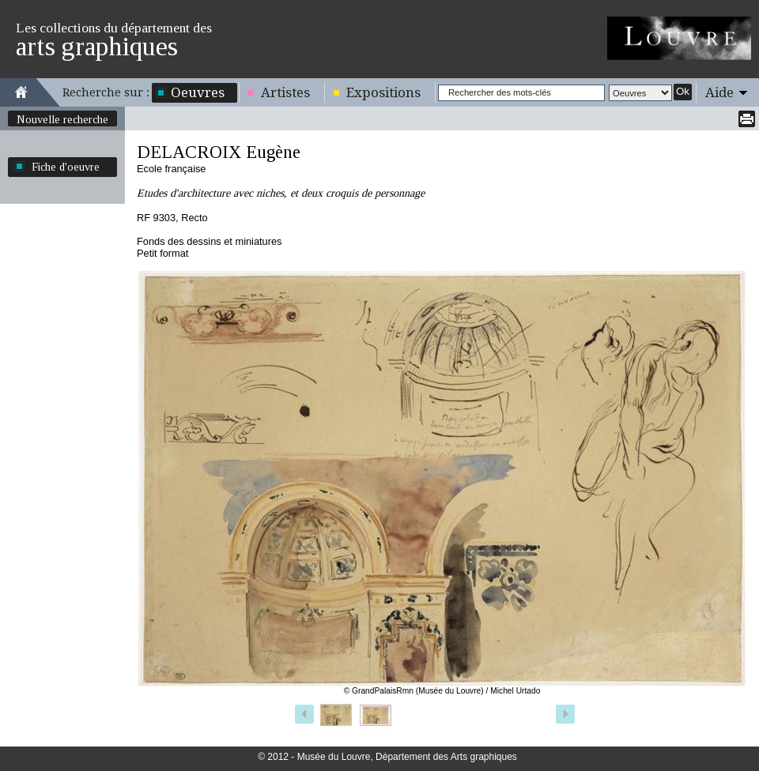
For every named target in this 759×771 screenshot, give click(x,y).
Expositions (383, 92)
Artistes (285, 92)
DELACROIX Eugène (218, 152)
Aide (719, 92)
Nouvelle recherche (62, 119)
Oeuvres (198, 92)
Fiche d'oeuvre (66, 166)
